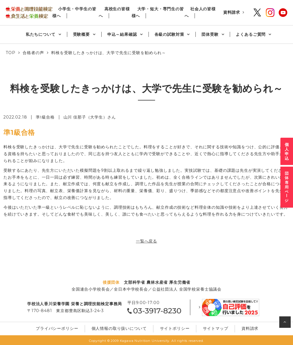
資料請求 (231, 12)
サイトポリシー (174, 327)
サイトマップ (213, 327)
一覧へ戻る (146, 241)
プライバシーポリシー (59, 327)
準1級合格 (45, 117)
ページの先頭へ (286, 323)
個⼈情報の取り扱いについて (120, 327)
